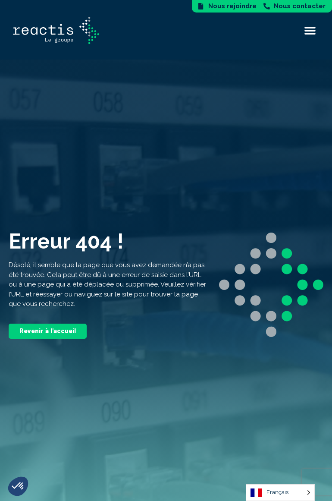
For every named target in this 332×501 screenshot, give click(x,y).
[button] (310, 30)
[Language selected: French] (280, 492)
